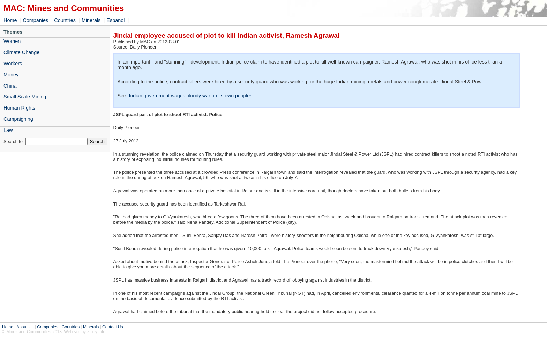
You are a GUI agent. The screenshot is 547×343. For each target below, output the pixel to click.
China (10, 86)
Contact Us (112, 327)
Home (10, 20)
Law (8, 130)
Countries (65, 20)
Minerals (91, 20)
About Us (24, 327)
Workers (12, 63)
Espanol (115, 20)
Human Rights (19, 108)
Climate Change (21, 52)
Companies (35, 20)
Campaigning (18, 119)
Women (12, 41)
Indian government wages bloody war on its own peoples (190, 95)
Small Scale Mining (24, 96)
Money (10, 74)
